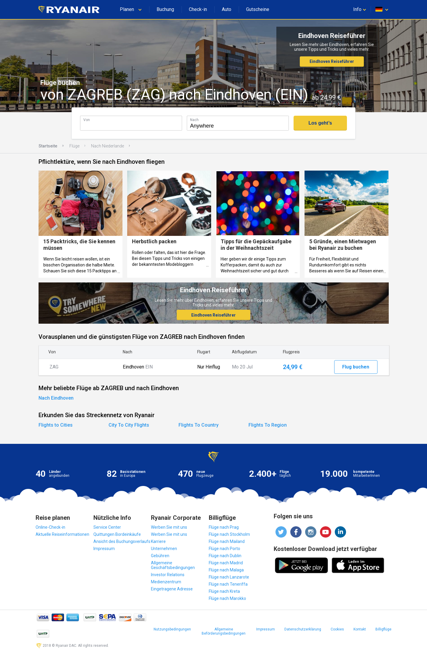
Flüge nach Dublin (225, 555)
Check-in (198, 9)
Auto (226, 9)
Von (86, 120)
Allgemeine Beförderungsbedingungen (224, 631)
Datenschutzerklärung (302, 629)
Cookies (337, 629)
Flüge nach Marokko (227, 598)
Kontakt (359, 629)
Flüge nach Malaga (226, 570)
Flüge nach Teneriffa (228, 584)
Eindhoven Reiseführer (332, 61)
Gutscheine (257, 9)
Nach (194, 120)
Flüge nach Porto (224, 548)
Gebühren (160, 555)
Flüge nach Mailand (227, 541)
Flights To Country (199, 425)
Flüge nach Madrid (226, 562)
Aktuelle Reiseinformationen (62, 534)
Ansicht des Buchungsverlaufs (121, 541)
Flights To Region (267, 425)
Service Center (107, 527)
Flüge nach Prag (224, 527)
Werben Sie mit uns (169, 527)
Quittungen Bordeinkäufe (117, 534)
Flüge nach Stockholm (229, 534)
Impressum (104, 548)
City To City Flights (129, 425)
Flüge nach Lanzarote (229, 577)
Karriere (158, 541)
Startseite (48, 146)
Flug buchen (355, 367)
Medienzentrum (166, 581)
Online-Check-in (50, 527)
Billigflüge (383, 629)
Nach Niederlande (107, 146)
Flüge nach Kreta (224, 591)
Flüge (74, 146)
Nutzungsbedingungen (172, 629)
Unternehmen (164, 548)
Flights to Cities (56, 425)
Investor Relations (167, 574)
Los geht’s (320, 122)
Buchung (165, 9)
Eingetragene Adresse (172, 589)
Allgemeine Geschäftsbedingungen (173, 565)
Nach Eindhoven (56, 398)
